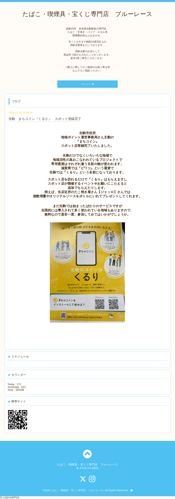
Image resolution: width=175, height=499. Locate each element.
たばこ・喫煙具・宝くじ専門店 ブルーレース (87, 14)
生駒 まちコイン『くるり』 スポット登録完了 (45, 118)
